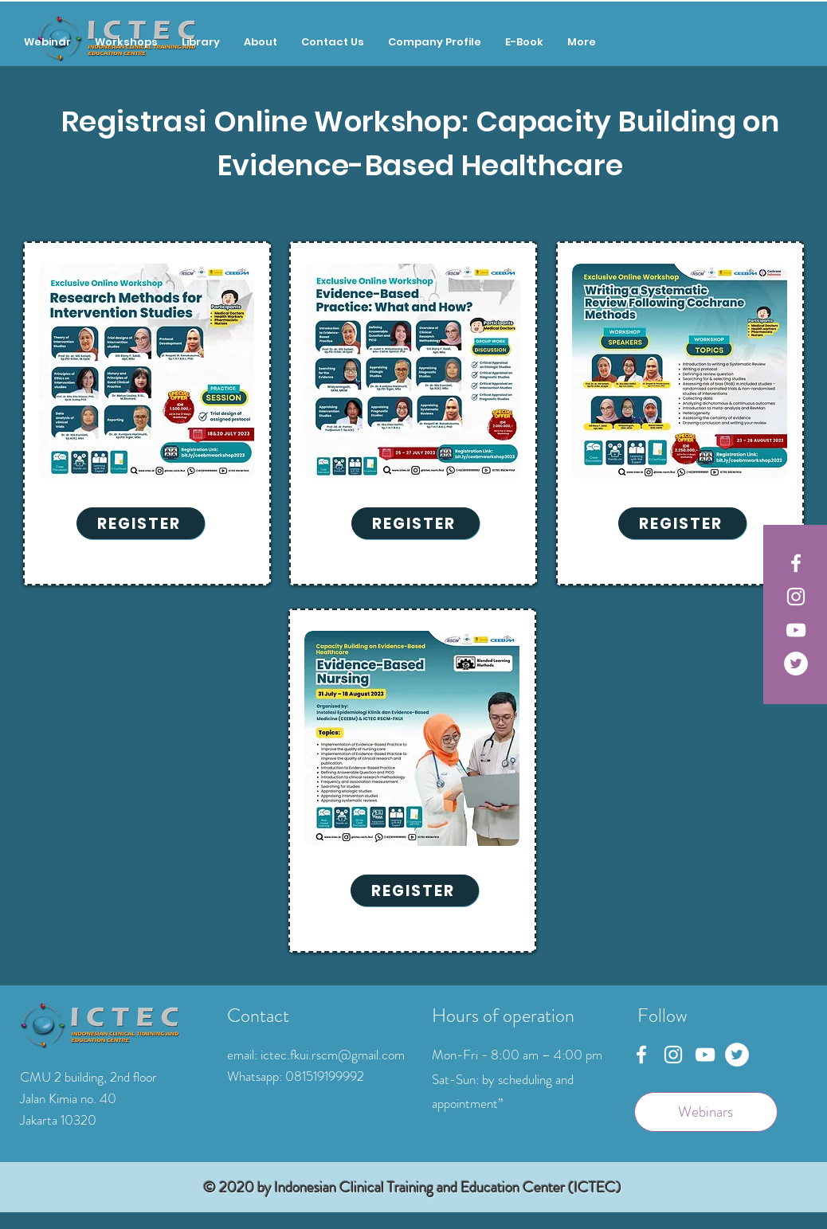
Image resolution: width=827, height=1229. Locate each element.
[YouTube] (796, 630)
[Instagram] (796, 597)
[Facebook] (796, 563)
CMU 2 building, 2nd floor (88, 1076)
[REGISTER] (140, 523)
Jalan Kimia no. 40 (68, 1098)
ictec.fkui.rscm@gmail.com (333, 1054)
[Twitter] (796, 663)
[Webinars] (706, 1112)
